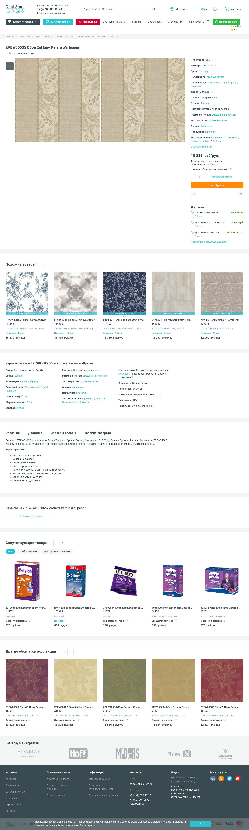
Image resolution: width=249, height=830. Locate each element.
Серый (232, 82)
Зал (207, 141)
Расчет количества (221, 176)
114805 (10, 323)
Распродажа (89, 21)
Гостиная (196, 141)
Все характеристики (202, 146)
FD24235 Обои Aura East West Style (26, 320)
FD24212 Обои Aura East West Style (74, 320)
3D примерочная (60, 21)
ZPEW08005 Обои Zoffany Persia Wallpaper (221, 707)
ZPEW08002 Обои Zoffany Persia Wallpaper (74, 707)
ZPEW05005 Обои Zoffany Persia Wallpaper (99, 36)
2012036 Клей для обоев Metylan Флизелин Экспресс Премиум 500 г (26, 607)
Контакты (136, 21)
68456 (155, 611)
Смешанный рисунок (223, 114)
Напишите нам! (228, 21)
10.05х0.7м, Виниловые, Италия (168, 328)
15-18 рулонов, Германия (164, 616)
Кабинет (218, 141)
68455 (204, 611)
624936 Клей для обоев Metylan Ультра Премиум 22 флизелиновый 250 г (221, 607)
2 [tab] (76, 316)
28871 (155, 710)
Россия (106, 616)
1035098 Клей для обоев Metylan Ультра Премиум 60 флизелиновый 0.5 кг (172, 607)
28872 (204, 710)
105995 (58, 611)
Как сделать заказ (99, 778)
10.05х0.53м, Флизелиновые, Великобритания (29, 328)
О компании (13, 785)
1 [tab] (123, 316)
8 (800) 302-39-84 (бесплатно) (140, 802)
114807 (107, 323)
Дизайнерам (155, 21)
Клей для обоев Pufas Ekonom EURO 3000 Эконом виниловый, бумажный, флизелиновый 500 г (74, 607)
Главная (10, 36)
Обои (21, 36)
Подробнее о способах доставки (209, 241)
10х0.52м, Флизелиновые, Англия (22, 715)
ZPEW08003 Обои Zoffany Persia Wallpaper (123, 707)
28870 (106, 710)
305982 (156, 323)
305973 (205, 323)
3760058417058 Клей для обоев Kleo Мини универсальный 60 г (123, 607)
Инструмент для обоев (57, 551)
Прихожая (217, 137)
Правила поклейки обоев (103, 795)
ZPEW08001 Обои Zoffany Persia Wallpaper (26, 707)
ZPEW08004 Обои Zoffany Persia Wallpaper (172, 707)
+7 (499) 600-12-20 (49, 9)
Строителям (175, 21)
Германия (11, 616)
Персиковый (217, 82)
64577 (106, 611)
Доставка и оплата (114, 21)
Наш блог (11, 810)
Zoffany (48, 36)
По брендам (34, 36)
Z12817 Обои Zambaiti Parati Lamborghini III (172, 320)
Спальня (232, 137)
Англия (205, 103)
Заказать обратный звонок (51, 13)
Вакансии (11, 798)
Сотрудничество (15, 791)
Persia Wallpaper (65, 36)
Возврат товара (56, 795)
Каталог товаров (23, 21)
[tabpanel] (57, 100)
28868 (9, 710)
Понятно (200, 823)
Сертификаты (13, 804)
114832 (58, 323)
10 (211, 91)
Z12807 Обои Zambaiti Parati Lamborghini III (221, 320)
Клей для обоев (28, 551)
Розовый (196, 86)
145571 (10, 611)
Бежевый (123, 373)
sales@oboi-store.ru (141, 784)
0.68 (214, 97)
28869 (57, 710)
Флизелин (207, 126)
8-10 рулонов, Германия (213, 616)
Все (10, 551)
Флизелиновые (218, 120)
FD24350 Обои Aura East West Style (123, 320)
